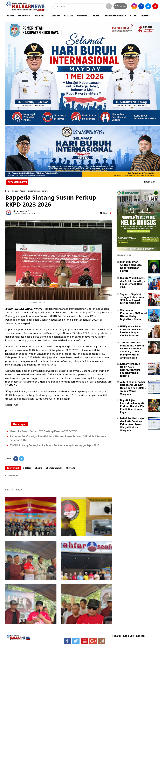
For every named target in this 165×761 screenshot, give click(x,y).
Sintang (45, 191)
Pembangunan (33, 191)
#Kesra (38, 467)
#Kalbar (27, 467)
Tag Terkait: (13, 467)
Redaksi (116, 635)
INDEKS (145, 15)
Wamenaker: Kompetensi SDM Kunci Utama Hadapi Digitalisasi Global (133, 315)
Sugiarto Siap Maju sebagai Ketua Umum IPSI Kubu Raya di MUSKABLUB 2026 (132, 299)
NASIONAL (24, 15)
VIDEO (133, 15)
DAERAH (55, 15)
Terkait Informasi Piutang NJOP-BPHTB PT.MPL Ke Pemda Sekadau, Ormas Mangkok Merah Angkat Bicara (132, 350)
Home (8, 191)
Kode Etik (128, 635)
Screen (120, 6)
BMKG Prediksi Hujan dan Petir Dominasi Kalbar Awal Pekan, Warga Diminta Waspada (132, 424)
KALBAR (39, 15)
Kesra (22, 191)
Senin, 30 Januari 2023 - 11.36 (24, 214)
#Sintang (70, 467)
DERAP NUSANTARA (114, 15)
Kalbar (15, 191)
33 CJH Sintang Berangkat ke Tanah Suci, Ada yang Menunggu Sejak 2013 (54, 445)
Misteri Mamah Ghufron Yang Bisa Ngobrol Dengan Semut (131, 266)
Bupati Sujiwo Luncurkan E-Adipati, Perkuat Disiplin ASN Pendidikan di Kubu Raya (132, 406)
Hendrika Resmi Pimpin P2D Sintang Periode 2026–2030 (43, 431)
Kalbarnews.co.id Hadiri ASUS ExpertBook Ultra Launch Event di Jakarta (130, 369)
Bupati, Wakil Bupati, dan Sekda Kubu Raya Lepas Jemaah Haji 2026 (132, 282)
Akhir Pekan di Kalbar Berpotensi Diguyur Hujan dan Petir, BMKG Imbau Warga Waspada (133, 388)
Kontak (140, 635)
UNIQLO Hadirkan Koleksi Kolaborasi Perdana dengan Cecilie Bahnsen (131, 331)
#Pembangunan (54, 467)
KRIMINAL (83, 15)
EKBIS (96, 15)
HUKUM (68, 15)
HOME (10, 15)
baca (104, 213)
